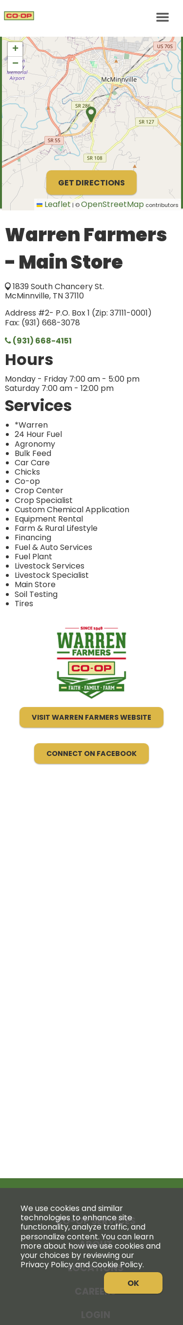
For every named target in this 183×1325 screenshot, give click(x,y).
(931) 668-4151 (38, 340)
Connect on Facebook (91, 753)
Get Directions (91, 182)
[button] (15, 49)
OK (133, 1283)
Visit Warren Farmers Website (91, 717)
